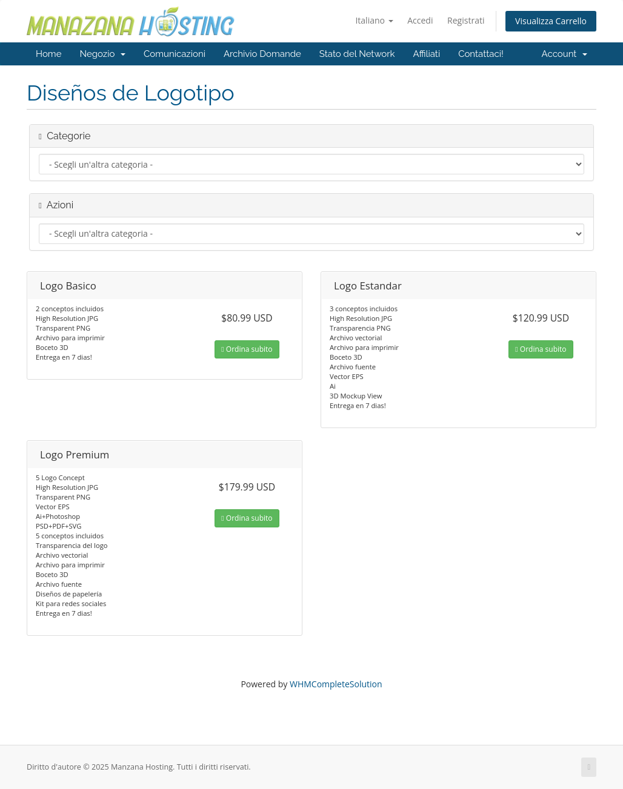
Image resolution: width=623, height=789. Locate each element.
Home (48, 53)
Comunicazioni (174, 53)
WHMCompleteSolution (336, 684)
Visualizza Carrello (551, 21)
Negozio (102, 53)
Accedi (420, 20)
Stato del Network (357, 53)
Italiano (374, 20)
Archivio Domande (262, 53)
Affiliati (426, 53)
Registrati (465, 20)
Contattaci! (481, 53)
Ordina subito (246, 349)
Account (564, 53)
